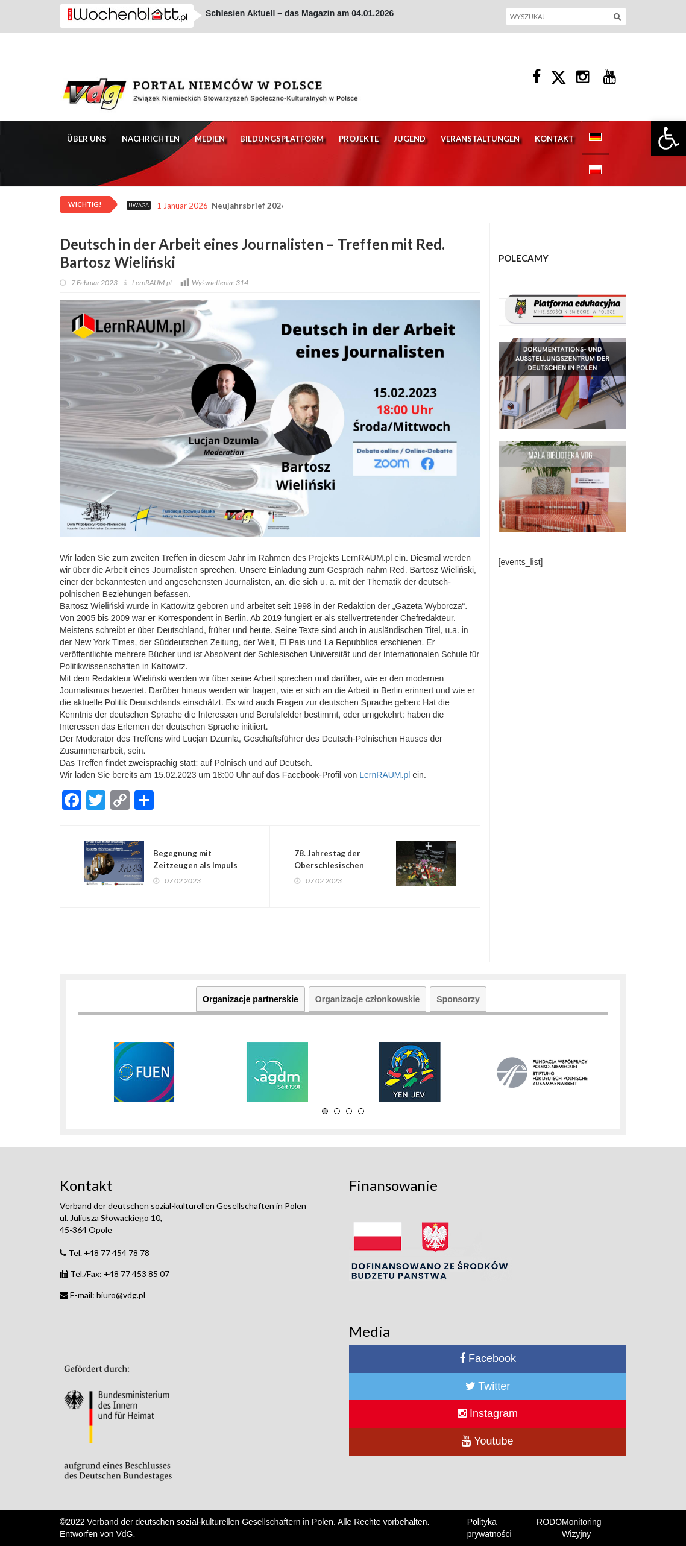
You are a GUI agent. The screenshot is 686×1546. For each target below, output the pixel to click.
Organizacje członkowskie (367, 999)
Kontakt (554, 139)
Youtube (487, 1441)
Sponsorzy (458, 999)
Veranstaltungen (480, 139)
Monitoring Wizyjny (581, 1528)
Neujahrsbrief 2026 (249, 205)
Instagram (488, 1413)
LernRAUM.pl (384, 775)
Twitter (488, 1386)
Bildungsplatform (282, 139)
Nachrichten (151, 139)
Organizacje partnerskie (250, 999)
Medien (210, 139)
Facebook (487, 1358)
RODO (549, 1522)
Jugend (410, 139)
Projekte (359, 139)
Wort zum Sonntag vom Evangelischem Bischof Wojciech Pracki (335, 22)
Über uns (87, 139)
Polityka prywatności (489, 1528)
